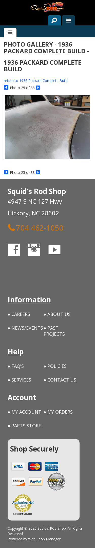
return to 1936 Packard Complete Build (36, 80)
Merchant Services (22, 514)
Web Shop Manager (44, 539)
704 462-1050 (35, 227)
